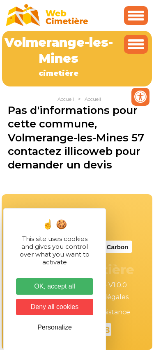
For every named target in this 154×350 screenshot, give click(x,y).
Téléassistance (106, 312)
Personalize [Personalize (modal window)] (54, 327)
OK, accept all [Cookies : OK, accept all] (54, 286)
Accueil (65, 99)
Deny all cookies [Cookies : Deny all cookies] (55, 306)
